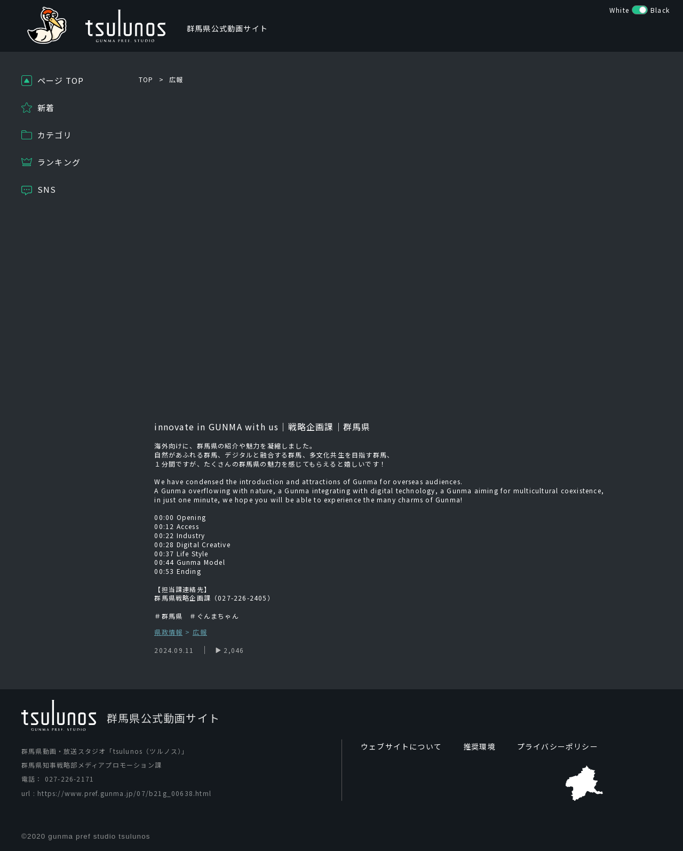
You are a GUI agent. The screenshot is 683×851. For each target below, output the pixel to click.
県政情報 (168, 632)
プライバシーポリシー (557, 746)
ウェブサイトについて (401, 746)
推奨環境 (479, 746)
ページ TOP (60, 80)
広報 (176, 79)
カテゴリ (54, 134)
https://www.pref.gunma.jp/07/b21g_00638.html (124, 793)
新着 (45, 107)
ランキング (59, 162)
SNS (47, 189)
